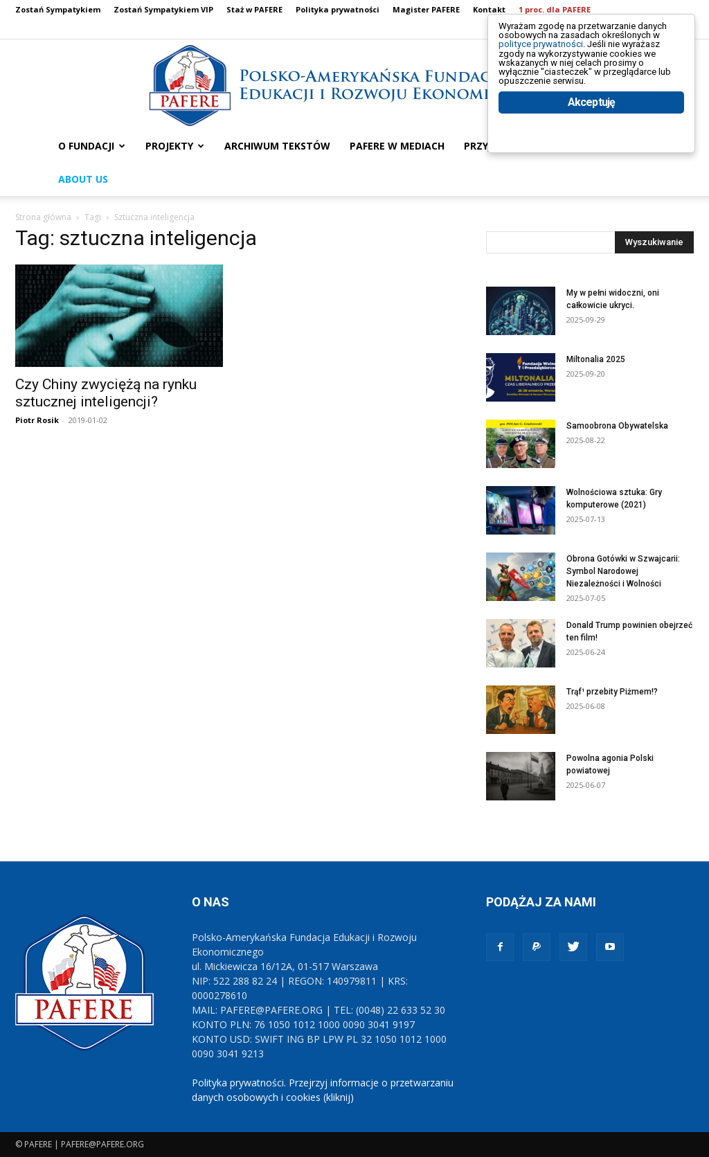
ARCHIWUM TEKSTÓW (277, 145)
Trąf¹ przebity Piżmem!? (612, 692)
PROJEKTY (174, 145)
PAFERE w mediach (397, 145)
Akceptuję (592, 143)
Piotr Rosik (37, 420)
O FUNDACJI (91, 145)
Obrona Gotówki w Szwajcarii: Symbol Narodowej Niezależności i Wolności (623, 571)
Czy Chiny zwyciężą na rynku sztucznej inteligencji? (106, 393)
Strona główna (43, 217)
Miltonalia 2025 (595, 359)
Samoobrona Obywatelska (617, 426)
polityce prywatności (558, 56)
